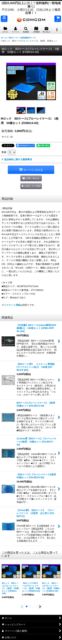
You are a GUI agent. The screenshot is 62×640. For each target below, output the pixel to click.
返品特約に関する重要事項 (17, 159)
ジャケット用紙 (12, 305)
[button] (4, 19)
